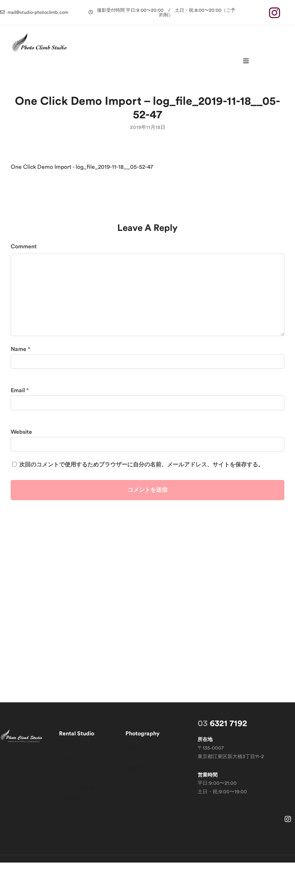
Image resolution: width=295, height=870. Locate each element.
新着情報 (69, 805)
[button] (34, 12)
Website (21, 439)
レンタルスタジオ (79, 755)
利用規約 (69, 765)
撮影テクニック (142, 775)
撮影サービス (140, 755)
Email (18, 398)
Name (18, 357)
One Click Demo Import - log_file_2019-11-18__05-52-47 (82, 174)
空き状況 (69, 775)
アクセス (69, 785)
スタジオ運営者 (76, 795)
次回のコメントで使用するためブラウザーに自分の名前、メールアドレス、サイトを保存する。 (141, 472)
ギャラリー (137, 765)
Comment (24, 254)
